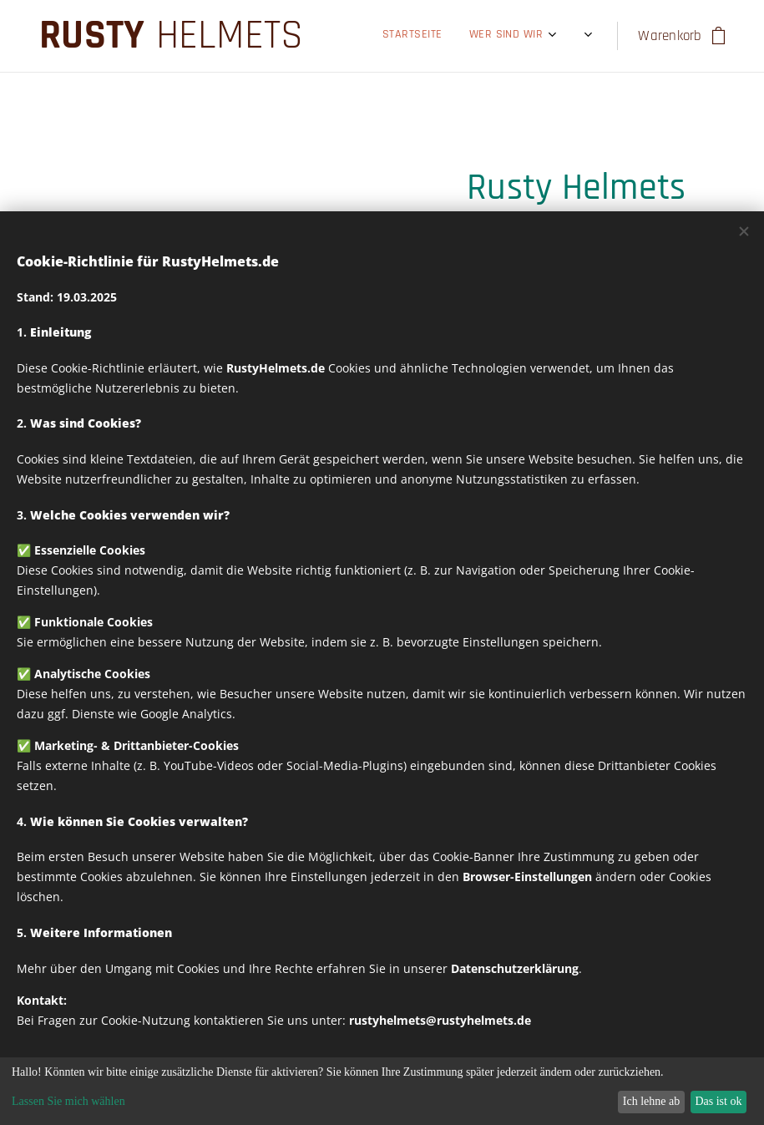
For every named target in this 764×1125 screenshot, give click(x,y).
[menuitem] (342, 36)
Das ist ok (718, 1101)
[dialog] (382, 1091)
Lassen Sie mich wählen (68, 1101)
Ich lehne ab (651, 1101)
